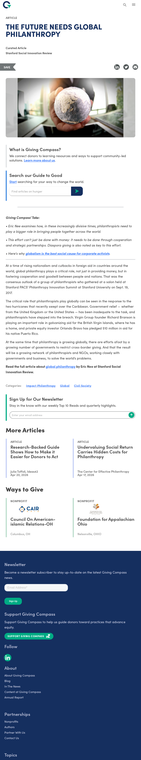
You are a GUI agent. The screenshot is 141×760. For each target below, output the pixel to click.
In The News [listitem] (12, 686)
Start (13, 181)
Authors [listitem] (9, 727)
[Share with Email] (135, 67)
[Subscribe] (131, 415)
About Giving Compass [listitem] (19, 675)
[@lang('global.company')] (7, 4)
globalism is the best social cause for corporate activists (67, 253)
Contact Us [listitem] (11, 738)
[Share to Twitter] (126, 67)
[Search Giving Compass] (124, 5)
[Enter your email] (72, 415)
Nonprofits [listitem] (11, 721)
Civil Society (82, 385)
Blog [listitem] (7, 681)
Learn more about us (39, 160)
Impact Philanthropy (41, 385)
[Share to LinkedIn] (117, 67)
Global (65, 385)
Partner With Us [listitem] (14, 732)
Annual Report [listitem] (14, 697)
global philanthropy (61, 366)
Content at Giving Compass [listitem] (22, 692)
